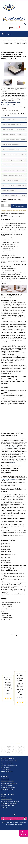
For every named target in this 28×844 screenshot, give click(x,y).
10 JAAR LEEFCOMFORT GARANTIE (10, 801)
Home (2, 43)
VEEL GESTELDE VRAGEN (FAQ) (9, 783)
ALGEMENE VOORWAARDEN (8, 787)
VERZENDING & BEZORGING (8, 805)
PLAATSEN (4, 807)
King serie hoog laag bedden (12, 446)
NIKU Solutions (18, 824)
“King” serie (12, 462)
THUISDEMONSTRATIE (7, 771)
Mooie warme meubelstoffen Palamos (11, 102)
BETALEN (3, 796)
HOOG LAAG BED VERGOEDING (9, 803)
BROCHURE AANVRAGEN (7, 789)
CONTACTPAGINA (5, 769)
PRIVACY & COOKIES (6, 785)
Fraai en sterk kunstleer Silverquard (10, 104)
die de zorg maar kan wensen (8, 479)
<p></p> (14, 418)
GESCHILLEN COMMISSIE (7, 781)
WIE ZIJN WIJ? (5, 779)
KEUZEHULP (24, 833)
